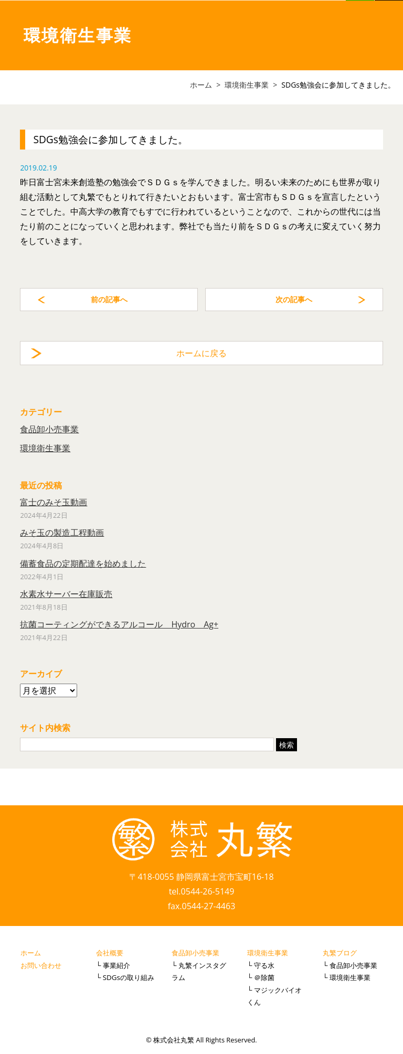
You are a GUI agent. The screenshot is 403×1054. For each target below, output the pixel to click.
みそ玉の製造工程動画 (62, 532)
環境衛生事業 (45, 448)
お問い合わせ (40, 965)
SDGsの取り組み (128, 977)
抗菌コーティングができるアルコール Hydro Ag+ (119, 624)
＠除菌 (264, 977)
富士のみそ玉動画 (53, 502)
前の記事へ (109, 299)
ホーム (30, 952)
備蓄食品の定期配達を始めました (83, 563)
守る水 (264, 965)
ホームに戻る (201, 353)
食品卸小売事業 (49, 429)
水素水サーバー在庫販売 (66, 594)
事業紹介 (116, 965)
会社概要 (109, 952)
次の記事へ (293, 299)
